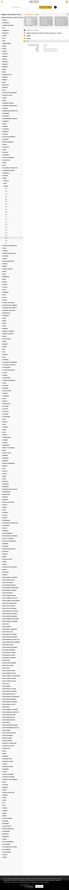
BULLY (4, 90)
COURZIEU (5, 250)
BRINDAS (5, 79)
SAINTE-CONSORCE (7, 740)
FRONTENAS (6, 315)
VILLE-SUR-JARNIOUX (8, 841)
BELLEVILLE (5, 61)
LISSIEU (5, 429)
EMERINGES (6, 292)
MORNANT (5, 499)
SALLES (4, 751)
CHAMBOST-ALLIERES (8, 103)
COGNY (4, 162)
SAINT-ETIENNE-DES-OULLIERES (11, 618)
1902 (6, 193)
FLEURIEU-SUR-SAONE (8, 302)
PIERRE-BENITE (6, 520)
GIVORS (4, 323)
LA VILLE (5, 372)
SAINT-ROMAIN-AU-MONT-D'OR (11, 712)
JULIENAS (5, 354)
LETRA (4, 419)
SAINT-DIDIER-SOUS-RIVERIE (10, 613)
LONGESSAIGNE (7, 437)
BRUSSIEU (5, 87)
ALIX (4, 28)
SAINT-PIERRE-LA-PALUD (9, 704)
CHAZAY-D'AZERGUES (8, 142)
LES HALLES (6, 411)
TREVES (4, 815)
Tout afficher (29, 14)
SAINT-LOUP (6, 683)
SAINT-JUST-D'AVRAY (8, 665)
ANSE (4, 41)
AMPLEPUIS (6, 33)
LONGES (5, 434)
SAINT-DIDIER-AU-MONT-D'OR (10, 611)
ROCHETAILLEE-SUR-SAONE (10, 567)
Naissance (6, 180)
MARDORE (5, 455)
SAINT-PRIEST (6, 707)
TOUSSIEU (5, 810)
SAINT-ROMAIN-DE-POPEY (9, 714)
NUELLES (5, 504)
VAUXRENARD (6, 831)
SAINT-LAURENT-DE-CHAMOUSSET (11, 676)
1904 (6, 199)
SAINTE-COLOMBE (7, 738)
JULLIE (4, 357)
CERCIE (4, 100)
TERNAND (5, 795)
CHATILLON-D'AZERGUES (9, 136)
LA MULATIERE (6, 367)
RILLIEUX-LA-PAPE (7, 559)
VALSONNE (5, 821)
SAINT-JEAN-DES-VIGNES (9, 655)
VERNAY (5, 839)
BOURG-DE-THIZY (7, 74)
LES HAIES (5, 409)
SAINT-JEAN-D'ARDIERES (9, 650)
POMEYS (5, 528)
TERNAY (5, 797)
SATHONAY (5, 756)
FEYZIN (4, 297)
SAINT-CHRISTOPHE (8, 593)
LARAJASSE (5, 388)
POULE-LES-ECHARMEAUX (9, 541)
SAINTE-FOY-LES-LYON (8, 745)
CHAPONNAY (6, 113)
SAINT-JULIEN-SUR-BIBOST (9, 663)
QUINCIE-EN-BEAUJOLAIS (9, 549)
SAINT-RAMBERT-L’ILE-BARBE (10, 709)
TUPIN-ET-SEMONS (7, 818)
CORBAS (5, 178)
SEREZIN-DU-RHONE (8, 766)
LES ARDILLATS (6, 403)
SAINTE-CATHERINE (8, 735)
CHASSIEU (5, 134)
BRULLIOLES (6, 85)
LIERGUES (5, 422)
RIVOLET (5, 564)
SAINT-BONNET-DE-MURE (9, 585)
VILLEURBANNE (7, 849)
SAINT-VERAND (6, 730)
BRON (4, 82)
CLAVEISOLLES (6, 160)
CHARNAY (5, 126)
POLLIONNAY (6, 525)
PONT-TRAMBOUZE (7, 533)
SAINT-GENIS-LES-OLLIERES (10, 634)
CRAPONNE (5, 256)
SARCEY (5, 753)
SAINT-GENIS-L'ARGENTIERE (10, 629)
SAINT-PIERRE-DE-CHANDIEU (10, 701)
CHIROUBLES (6, 155)
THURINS (5, 808)
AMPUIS (5, 35)
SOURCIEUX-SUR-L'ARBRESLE (10, 779)
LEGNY (4, 398)
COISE (4, 165)
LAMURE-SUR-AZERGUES (9, 380)
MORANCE (5, 497)
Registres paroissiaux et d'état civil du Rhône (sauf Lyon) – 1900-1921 (16, 17)
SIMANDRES (6, 769)
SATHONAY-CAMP (7, 758)
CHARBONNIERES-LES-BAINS (10, 118)
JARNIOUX (5, 344)
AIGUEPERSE (6, 22)
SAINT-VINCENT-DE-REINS (9, 733)
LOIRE (4, 432)
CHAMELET (5, 108)
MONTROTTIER (6, 494)
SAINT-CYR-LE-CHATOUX (9, 606)
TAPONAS (5, 787)
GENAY (4, 320)
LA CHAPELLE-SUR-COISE (9, 365)
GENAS (4, 318)
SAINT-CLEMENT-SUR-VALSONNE (11, 600)
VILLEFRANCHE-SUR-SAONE (10, 847)
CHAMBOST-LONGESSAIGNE (10, 105)
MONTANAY (6, 486)
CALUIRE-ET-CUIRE (7, 95)
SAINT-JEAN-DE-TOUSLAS (9, 652)
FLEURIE (5, 300)
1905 (6, 201)
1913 (6, 222)
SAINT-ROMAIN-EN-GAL (9, 717)
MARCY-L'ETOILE (7, 453)
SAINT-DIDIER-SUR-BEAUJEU (10, 616)
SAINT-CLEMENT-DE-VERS (9, 595)
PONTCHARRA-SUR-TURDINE (10, 536)
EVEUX (4, 295)
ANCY (4, 38)
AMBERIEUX (6, 30)
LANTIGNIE (5, 385)
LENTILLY (5, 401)
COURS (4, 248)
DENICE (4, 271)
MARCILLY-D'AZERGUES (9, 447)
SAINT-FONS (6, 624)
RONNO (5, 569)
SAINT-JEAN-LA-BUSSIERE (9, 657)
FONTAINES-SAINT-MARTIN (10, 307)
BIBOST (4, 69)
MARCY (4, 450)
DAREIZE (5, 266)
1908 (6, 209)
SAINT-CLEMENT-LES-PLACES (10, 598)
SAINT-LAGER (6, 668)
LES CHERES (6, 406)
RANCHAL (5, 554)
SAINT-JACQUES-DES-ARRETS (10, 647)
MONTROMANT (6, 492)
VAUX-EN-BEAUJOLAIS (8, 828)
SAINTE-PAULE (6, 748)
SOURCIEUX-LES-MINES (8, 777)
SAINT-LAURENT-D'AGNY (9, 670)
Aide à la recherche (17, 9)
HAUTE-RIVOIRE (7, 339)
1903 (6, 196)
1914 (6, 225)
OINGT (4, 510)
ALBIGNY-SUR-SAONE (8, 25)
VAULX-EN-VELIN (7, 826)
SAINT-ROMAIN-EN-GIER (9, 720)
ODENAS (5, 507)
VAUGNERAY (6, 823)
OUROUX (5, 517)
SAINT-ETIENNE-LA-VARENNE (10, 621)
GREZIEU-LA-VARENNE (8, 331)
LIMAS (4, 424)
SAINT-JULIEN (6, 660)
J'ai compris (39, 886)
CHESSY (5, 149)
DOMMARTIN (6, 276)
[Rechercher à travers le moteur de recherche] (26, 7)
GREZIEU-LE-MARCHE (8, 333)
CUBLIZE (5, 258)
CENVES (5, 98)
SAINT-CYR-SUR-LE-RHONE (9, 608)
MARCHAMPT (6, 445)
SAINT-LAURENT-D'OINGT (9, 673)
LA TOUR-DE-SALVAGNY (9, 370)
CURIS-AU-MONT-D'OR (8, 261)
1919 (6, 238)
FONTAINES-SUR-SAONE (9, 310)
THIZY (4, 805)
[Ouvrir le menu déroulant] (2, 2)
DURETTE (5, 284)
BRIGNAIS (5, 77)
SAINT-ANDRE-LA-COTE (8, 580)
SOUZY (4, 782)
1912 (6, 219)
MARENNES (5, 458)
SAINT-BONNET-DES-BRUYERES (10, 587)
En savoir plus (29, 886)
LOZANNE (5, 440)
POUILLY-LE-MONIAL (8, 538)
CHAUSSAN (5, 139)
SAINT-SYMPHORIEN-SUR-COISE (11, 727)
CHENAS (5, 144)
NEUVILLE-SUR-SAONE (8, 502)
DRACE (4, 279)
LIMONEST (5, 427)
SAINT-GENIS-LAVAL (8, 631)
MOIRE (4, 479)
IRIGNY (4, 341)
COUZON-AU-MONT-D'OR (9, 253)
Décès (5, 183)
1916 (6, 230)
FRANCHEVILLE (6, 313)
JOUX (4, 352)
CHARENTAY (6, 121)
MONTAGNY (6, 484)
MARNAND (5, 460)
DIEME (4, 274)
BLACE (4, 72)
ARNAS (4, 46)
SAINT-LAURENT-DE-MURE (9, 678)
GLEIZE (4, 326)
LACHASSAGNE (6, 377)
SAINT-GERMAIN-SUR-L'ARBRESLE (11, 642)
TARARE (5, 790)
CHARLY (5, 123)
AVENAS (5, 51)
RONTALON (5, 572)
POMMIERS (5, 530)
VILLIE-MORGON (7, 852)
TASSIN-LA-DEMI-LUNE (8, 792)
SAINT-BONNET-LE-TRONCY (10, 590)
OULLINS (5, 515)
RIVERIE (5, 561)
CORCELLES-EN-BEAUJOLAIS (10, 245)
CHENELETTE (6, 147)
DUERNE (5, 282)
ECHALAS (5, 287)
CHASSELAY (6, 131)
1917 (6, 232)
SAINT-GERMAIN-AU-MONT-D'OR (11, 639)
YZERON (5, 857)
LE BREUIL (5, 393)
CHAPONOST (6, 116)
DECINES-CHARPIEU (8, 269)
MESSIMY (5, 466)
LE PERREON (6, 396)
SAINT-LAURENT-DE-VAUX (9, 681)
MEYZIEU (5, 471)
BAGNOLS (5, 56)
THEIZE (4, 800)
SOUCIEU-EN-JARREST (8, 774)
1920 (6, 240)
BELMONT (5, 64)
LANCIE (4, 383)
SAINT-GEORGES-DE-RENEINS (10, 637)
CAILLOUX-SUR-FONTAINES (10, 92)
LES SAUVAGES (6, 416)
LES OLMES (5, 414)
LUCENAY (5, 442)
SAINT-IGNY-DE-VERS (8, 644)
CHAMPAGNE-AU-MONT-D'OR (10, 111)
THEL (4, 803)
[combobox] (45, 7)
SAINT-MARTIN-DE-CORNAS (10, 691)
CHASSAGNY (6, 129)
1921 (6, 243)
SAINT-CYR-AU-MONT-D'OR (10, 603)
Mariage (6, 186)
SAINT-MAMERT (7, 686)
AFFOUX (5, 20)
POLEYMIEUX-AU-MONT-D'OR (10, 523)
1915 (6, 227)
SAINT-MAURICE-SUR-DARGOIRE (11, 696)
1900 (6, 188)
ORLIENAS (5, 512)
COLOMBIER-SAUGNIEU (9, 170)
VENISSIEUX (6, 834)
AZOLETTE (5, 54)
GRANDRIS (5, 328)
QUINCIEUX (6, 551)
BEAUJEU (5, 59)
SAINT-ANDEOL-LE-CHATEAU (10, 577)
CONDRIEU (5, 175)
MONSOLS (5, 481)
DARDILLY (5, 263)
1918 (6, 235)
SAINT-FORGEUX (7, 626)
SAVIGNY (5, 764)
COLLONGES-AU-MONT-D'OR (10, 168)
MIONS (4, 476)
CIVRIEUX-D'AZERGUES (8, 157)
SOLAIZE (5, 771)
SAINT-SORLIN (6, 722)
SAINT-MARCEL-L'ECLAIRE (9, 688)
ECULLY (5, 289)
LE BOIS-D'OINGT (7, 390)
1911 (6, 217)
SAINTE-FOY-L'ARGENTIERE (9, 743)
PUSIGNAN (5, 546)
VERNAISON (6, 836)
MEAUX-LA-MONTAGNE (9, 463)
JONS (4, 349)
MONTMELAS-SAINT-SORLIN (10, 489)
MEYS (4, 468)
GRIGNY (5, 336)
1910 (6, 214)
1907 (6, 206)
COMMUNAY (6, 173)
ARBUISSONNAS (7, 43)
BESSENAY (5, 66)
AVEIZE (4, 48)
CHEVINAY (5, 152)
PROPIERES (5, 543)
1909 (6, 212)
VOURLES (5, 854)
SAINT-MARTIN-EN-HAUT (9, 694)
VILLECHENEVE (6, 844)
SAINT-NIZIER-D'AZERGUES (9, 699)
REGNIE (4, 556)
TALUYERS (5, 784)
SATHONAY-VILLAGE (8, 761)
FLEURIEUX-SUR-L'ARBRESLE (10, 305)
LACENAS (5, 375)
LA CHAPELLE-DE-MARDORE (10, 362)
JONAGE (5, 346)
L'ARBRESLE (6, 359)
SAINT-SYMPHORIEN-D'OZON (10, 725)
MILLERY (5, 473)
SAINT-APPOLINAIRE (8, 582)
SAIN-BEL (5, 574)
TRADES (5, 813)
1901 (6, 191)
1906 (6, 204)
